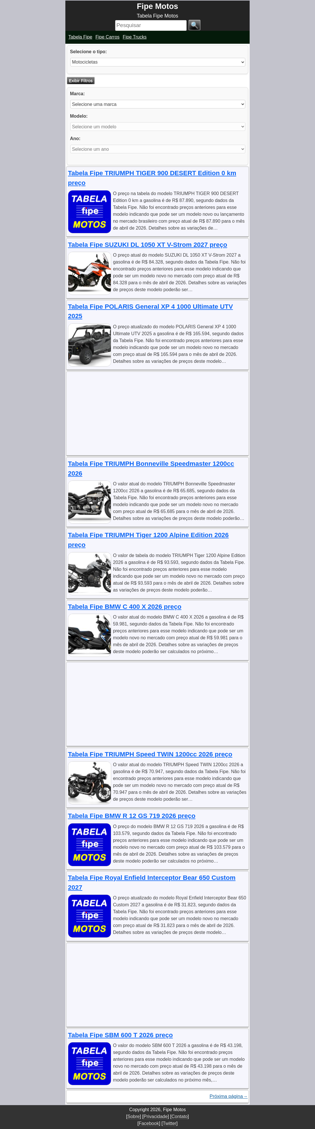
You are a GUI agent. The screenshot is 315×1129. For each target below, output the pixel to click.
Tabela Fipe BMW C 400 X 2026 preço (124, 606)
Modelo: (79, 116)
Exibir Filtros (81, 80)
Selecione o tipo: (88, 51)
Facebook (149, 1123)
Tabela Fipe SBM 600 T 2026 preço (120, 1035)
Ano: (75, 138)
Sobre (133, 1116)
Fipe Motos (157, 6)
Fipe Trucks (135, 37)
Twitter (169, 1123)
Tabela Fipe (80, 37)
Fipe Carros (108, 37)
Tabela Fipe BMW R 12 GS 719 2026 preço (132, 815)
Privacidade (156, 1116)
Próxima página (229, 1096)
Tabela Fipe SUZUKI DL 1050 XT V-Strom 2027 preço (147, 244)
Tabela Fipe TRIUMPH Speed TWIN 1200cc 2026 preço (150, 754)
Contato (179, 1116)
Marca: (77, 93)
